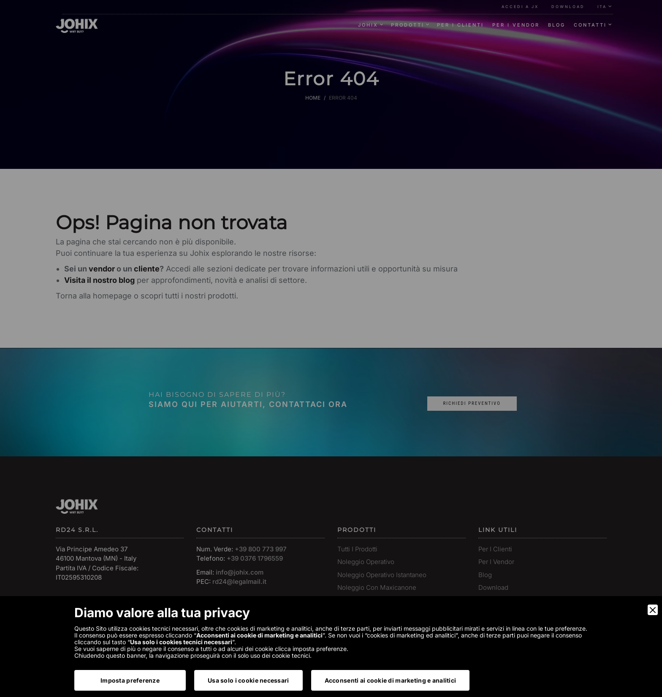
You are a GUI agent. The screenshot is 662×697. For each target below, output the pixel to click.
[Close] (653, 610)
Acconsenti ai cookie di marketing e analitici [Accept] (390, 680)
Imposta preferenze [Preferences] (130, 680)
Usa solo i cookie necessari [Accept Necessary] (248, 680)
